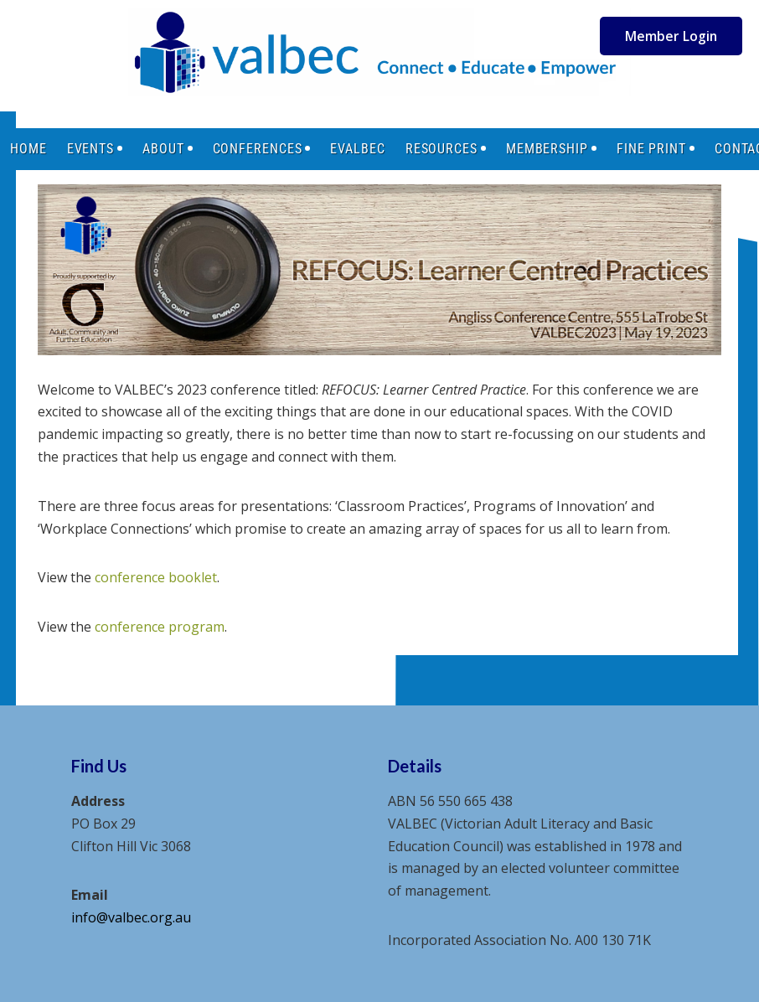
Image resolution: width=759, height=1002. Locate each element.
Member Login (671, 36)
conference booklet (156, 577)
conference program (160, 626)
